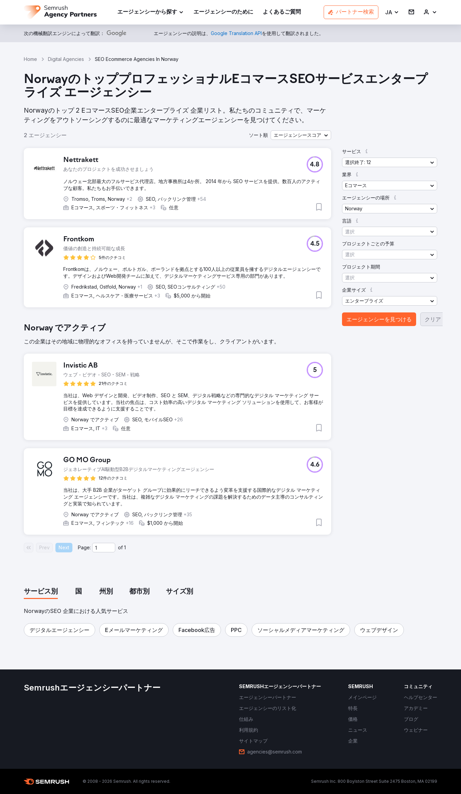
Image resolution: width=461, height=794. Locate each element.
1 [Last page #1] (125, 547)
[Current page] (103, 547)
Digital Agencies (66, 59)
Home (30, 59)
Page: (84, 547)
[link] (223, 12)
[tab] (41, 592)
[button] (392, 12)
